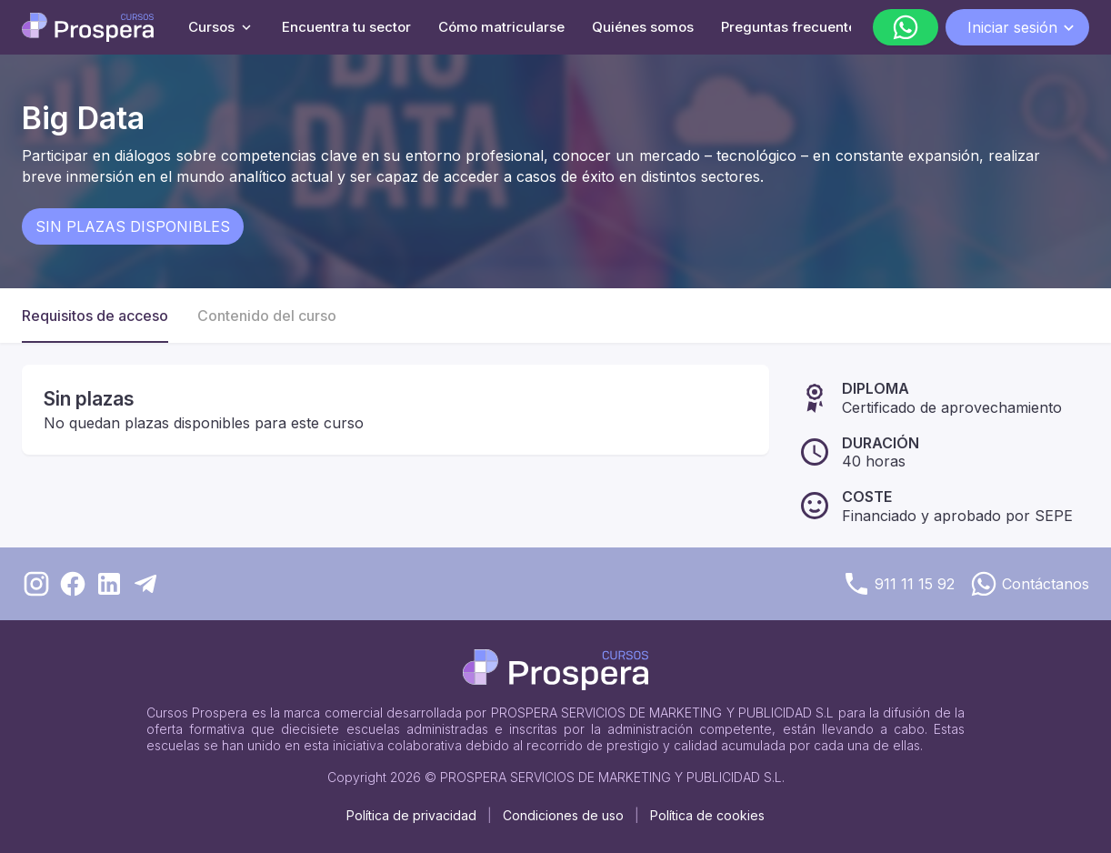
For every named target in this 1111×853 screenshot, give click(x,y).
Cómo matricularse (501, 26)
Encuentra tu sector (346, 26)
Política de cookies (707, 815)
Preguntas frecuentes (792, 26)
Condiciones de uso (563, 815)
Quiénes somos (643, 26)
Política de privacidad (411, 815)
